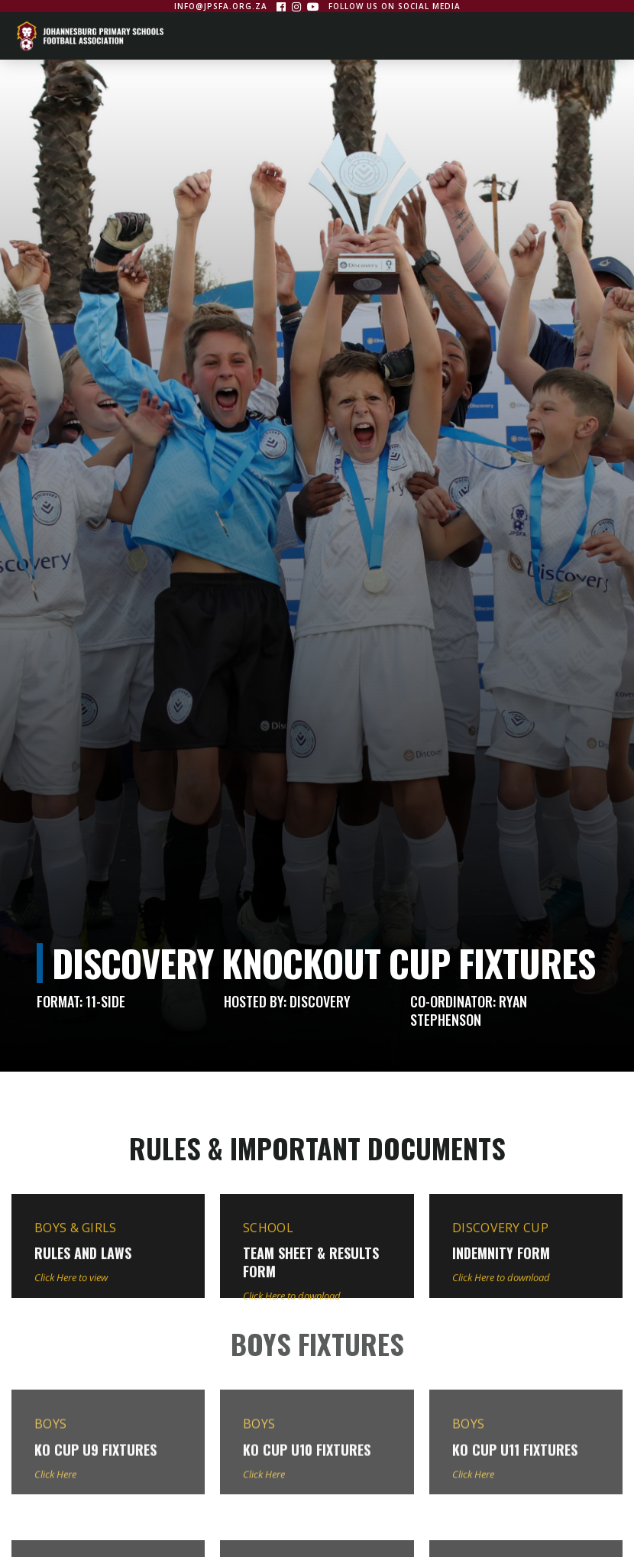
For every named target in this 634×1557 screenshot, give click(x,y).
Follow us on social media (394, 6)
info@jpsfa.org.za (220, 6)
